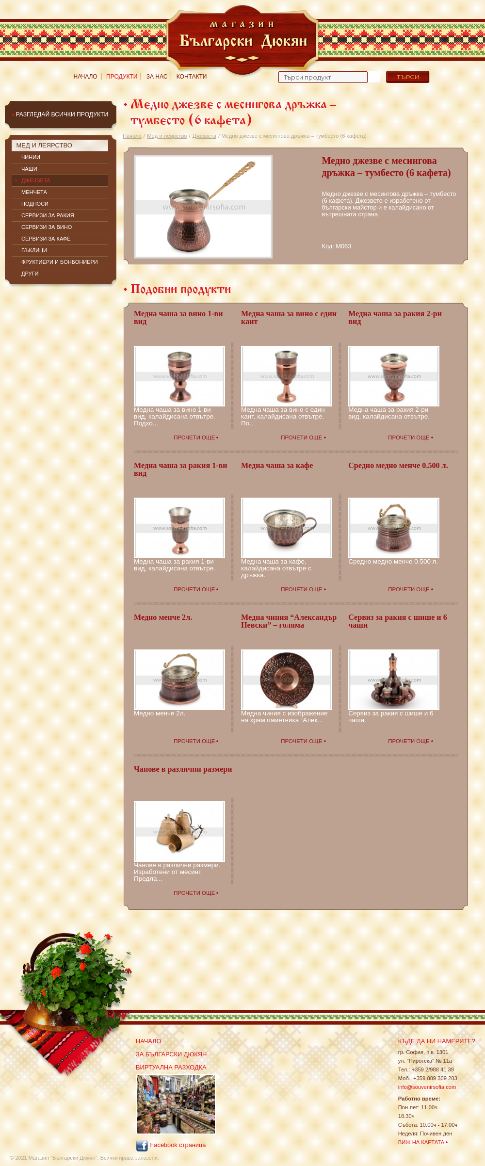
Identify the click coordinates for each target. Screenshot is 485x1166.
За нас (157, 76)
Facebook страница (171, 1145)
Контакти (192, 76)
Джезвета (204, 136)
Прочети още (194, 437)
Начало (85, 76)
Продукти (121, 76)
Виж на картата (421, 1142)
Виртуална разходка (171, 1067)
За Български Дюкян (171, 1054)
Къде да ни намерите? (436, 1041)
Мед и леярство (167, 136)
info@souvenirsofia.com (427, 1087)
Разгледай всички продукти (62, 114)
